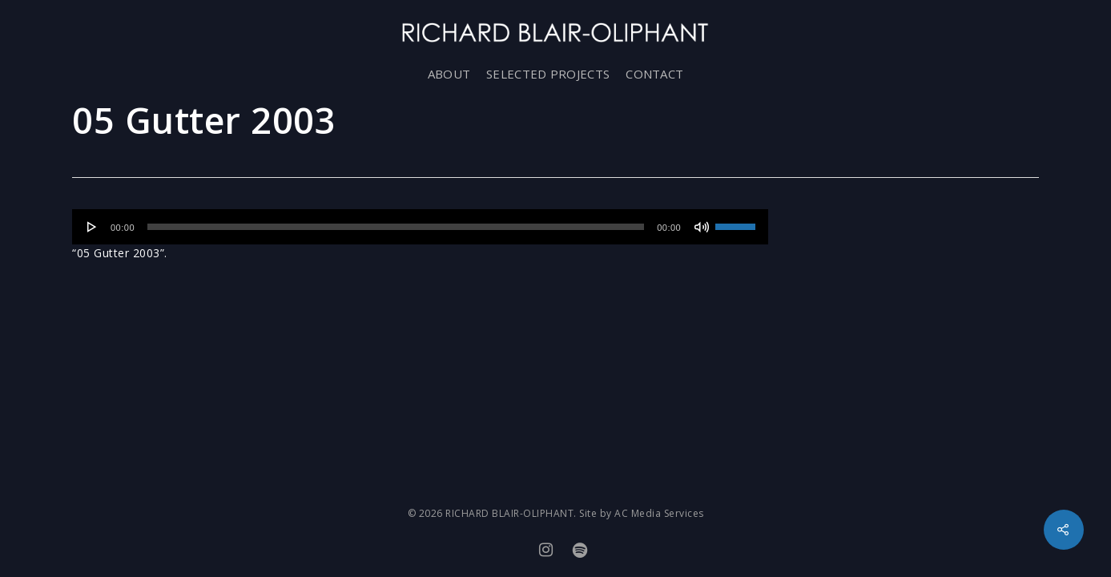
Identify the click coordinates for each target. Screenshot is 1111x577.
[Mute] (701, 227)
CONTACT (654, 74)
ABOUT (449, 74)
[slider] (395, 227)
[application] (420, 226)
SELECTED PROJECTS (548, 74)
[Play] (92, 227)
